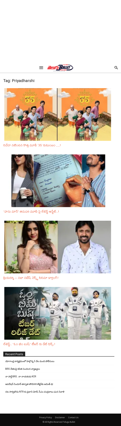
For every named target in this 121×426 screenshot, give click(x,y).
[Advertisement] (61, 7)
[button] (41, 67)
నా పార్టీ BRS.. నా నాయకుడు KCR (20, 376)
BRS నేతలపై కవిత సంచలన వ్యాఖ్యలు (22, 369)
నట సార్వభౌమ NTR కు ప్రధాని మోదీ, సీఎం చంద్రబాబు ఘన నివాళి (34, 391)
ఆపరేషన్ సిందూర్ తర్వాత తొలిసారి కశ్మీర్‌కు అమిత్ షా (29, 384)
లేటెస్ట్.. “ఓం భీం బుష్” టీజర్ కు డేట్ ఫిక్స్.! (29, 344)
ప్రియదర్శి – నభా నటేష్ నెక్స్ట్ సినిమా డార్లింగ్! (31, 277)
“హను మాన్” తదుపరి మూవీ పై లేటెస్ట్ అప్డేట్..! (31, 211)
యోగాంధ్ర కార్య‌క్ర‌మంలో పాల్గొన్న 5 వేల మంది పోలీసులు (29, 361)
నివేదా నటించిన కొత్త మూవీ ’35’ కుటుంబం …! (32, 145)
